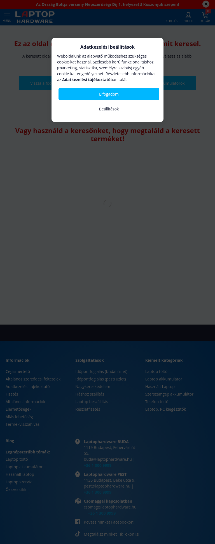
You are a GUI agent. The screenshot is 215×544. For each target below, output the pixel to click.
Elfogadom (109, 94)
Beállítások (109, 109)
